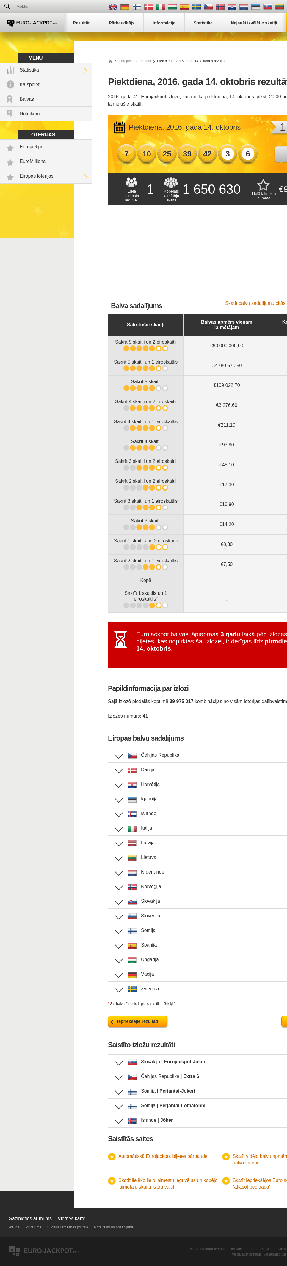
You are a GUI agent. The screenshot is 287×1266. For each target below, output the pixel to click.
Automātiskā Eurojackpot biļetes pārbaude (163, 1156)
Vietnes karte (71, 1218)
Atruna (14, 1227)
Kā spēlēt (30, 84)
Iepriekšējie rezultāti (137, 1021)
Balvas (27, 99)
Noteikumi (30, 113)
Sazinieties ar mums (30, 1218)
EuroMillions (33, 161)
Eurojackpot (32, 146)
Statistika (29, 69)
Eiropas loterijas (37, 176)
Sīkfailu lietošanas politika (67, 1227)
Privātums (33, 1227)
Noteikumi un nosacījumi (113, 1227)
